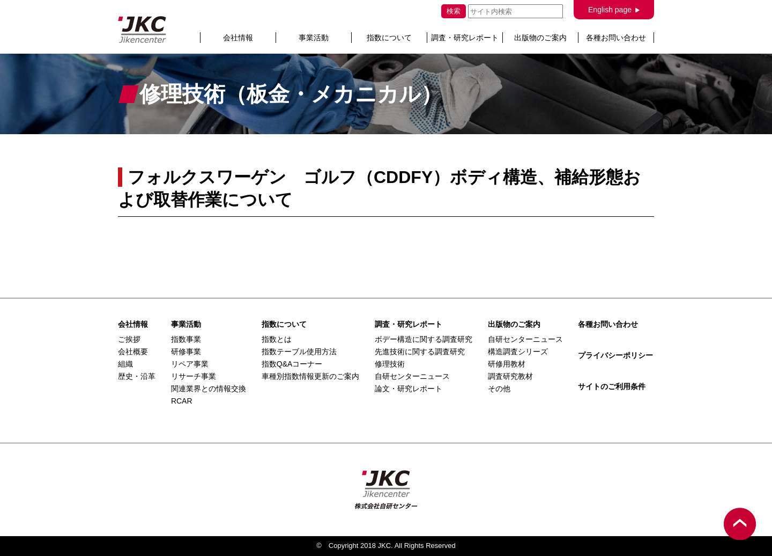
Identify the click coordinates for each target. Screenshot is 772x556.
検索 (454, 11)
